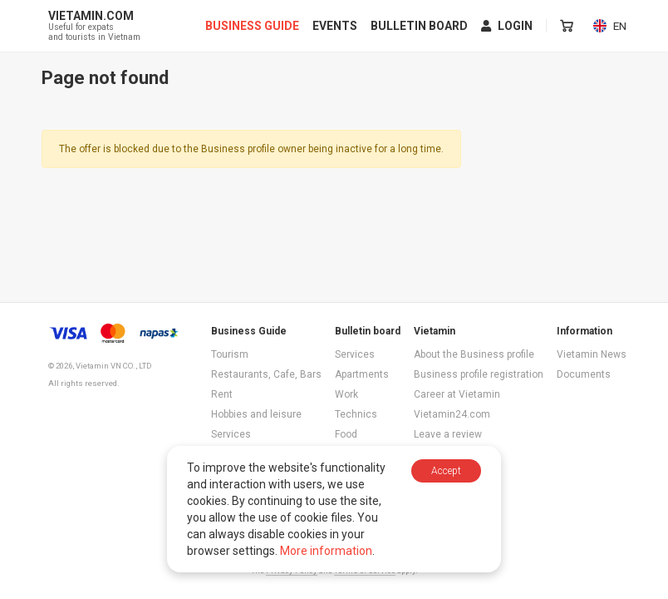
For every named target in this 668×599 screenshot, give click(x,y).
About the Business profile (474, 354)
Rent (222, 394)
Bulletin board (420, 26)
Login (507, 26)
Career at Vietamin (457, 394)
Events (335, 26)
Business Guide (253, 26)
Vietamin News (591, 354)
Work (346, 394)
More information (326, 550)
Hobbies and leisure (256, 414)
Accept (446, 471)
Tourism (229, 354)
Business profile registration (478, 374)
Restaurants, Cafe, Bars (266, 374)
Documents (584, 374)
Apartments (362, 374)
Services (231, 434)
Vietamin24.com (452, 414)
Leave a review (448, 434)
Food (346, 434)
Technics (356, 414)
